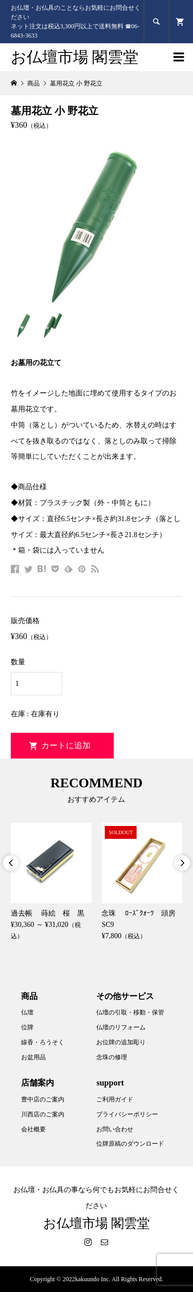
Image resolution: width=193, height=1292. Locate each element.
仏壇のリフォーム (121, 1027)
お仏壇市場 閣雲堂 (75, 56)
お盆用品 (33, 1057)
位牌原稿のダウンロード (130, 1143)
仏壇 (27, 1012)
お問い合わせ (114, 1129)
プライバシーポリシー (127, 1114)
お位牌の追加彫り (121, 1042)
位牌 (27, 1027)
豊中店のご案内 (42, 1099)
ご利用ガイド (114, 1099)
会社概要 (33, 1129)
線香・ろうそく (42, 1042)
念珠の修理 (111, 1057)
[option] (51, 882)
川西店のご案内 (42, 1114)
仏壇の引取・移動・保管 (130, 1012)
